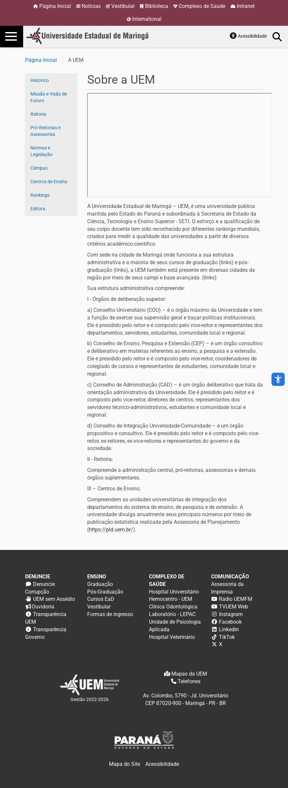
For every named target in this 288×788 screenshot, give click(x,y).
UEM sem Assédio (54, 599)
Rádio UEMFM (235, 599)
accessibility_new (278, 379)
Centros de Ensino (48, 181)
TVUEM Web (233, 606)
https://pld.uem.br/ (111, 529)
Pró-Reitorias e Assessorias (45, 131)
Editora (37, 208)
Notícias (91, 6)
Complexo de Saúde (202, 6)
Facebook (230, 622)
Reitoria (38, 114)
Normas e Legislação (41, 151)
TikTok (227, 637)
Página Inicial (55, 6)
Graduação (100, 584)
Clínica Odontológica (173, 606)
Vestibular (123, 6)
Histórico (39, 80)
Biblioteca (156, 6)
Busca (277, 36)
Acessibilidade (252, 36)
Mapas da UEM (189, 674)
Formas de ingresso (110, 614)
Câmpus (39, 168)
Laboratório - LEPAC (172, 614)
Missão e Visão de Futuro (48, 97)
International (147, 19)
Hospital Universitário (174, 592)
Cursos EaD (100, 599)
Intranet (246, 6)
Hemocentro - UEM (170, 599)
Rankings (40, 195)
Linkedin (229, 629)
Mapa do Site (124, 764)
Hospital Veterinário (172, 637)
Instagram (231, 614)
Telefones (189, 681)
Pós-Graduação (105, 592)
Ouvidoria (43, 606)
